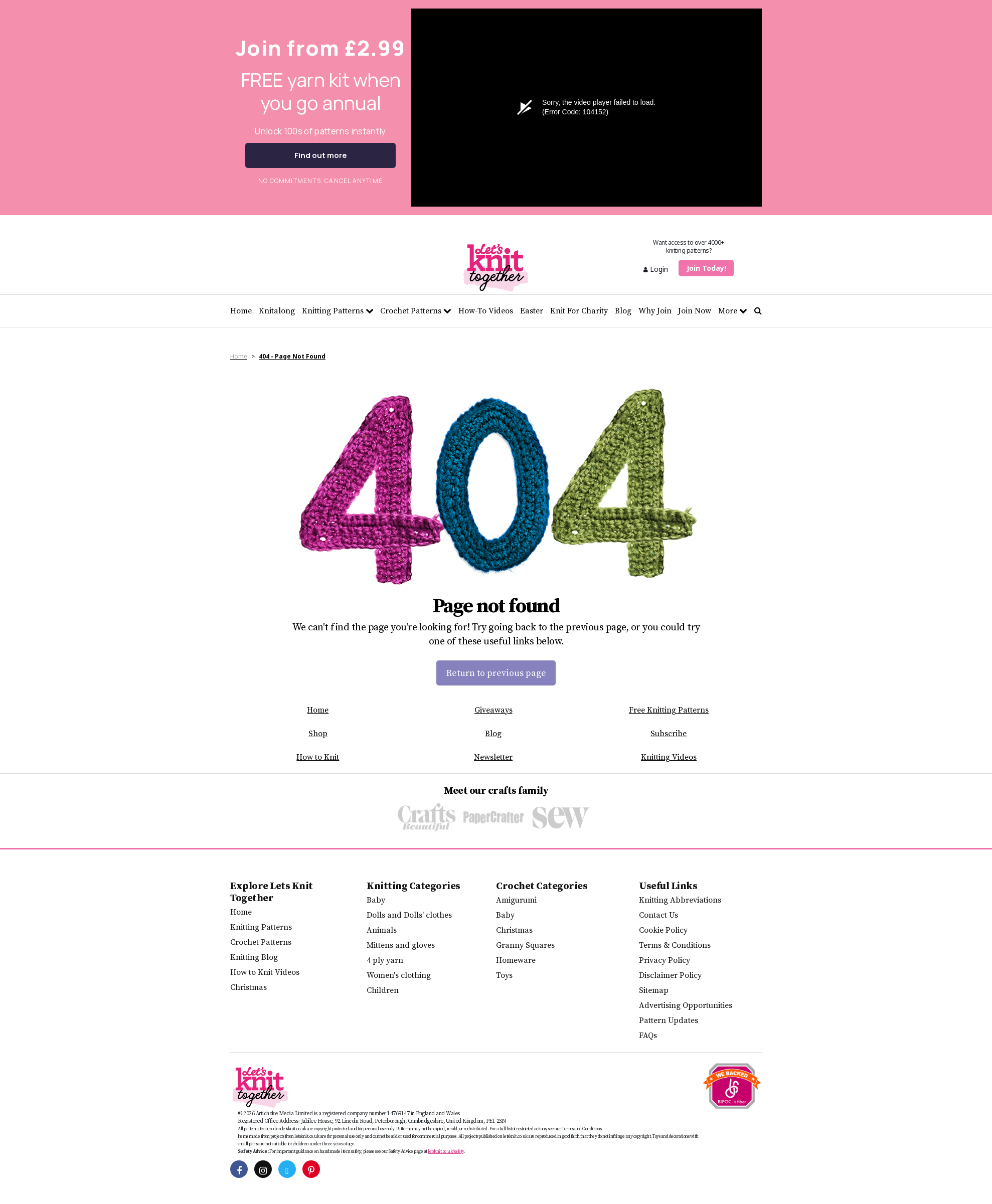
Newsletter (493, 757)
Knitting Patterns (338, 311)
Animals (382, 930)
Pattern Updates (668, 1020)
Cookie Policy (663, 930)
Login (655, 269)
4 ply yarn (385, 960)
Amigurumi (516, 900)
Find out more (320, 155)
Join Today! (706, 268)
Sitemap (654, 990)
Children (383, 990)
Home (241, 311)
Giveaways (493, 710)
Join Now (694, 311)
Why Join (655, 311)
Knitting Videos (669, 757)
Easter (531, 311)
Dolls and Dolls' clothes (409, 915)
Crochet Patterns (415, 311)
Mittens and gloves (401, 945)
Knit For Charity (579, 311)
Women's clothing (399, 975)
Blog (623, 311)
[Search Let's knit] (758, 311)
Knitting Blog (254, 957)
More (732, 311)
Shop (317, 734)
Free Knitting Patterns (669, 710)
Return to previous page (496, 673)
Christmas (248, 987)
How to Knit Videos (264, 972)
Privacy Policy (664, 960)
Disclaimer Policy (670, 975)
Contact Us (658, 915)
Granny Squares (525, 945)
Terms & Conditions (675, 945)
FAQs (648, 1035)
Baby (376, 900)
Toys (504, 975)
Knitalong (277, 311)
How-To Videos (485, 311)
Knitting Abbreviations (680, 900)
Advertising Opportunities (685, 1005)
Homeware (516, 960)
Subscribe (668, 734)
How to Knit (317, 757)
